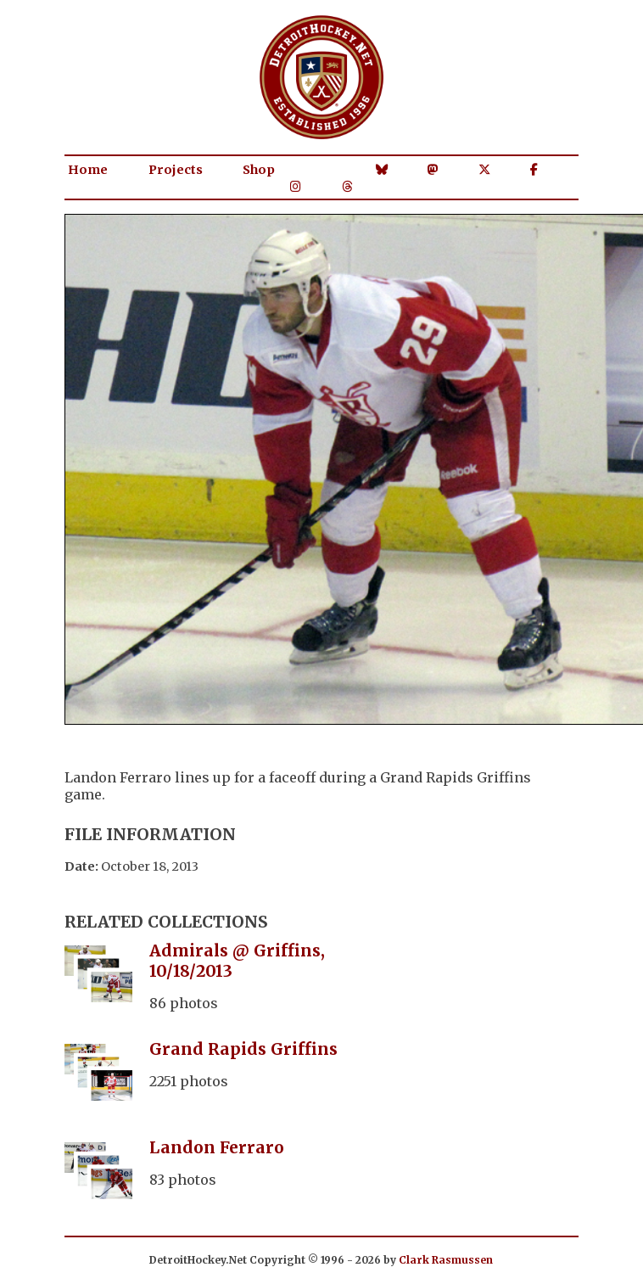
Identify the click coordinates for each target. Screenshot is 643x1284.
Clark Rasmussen (446, 1259)
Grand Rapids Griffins (243, 1049)
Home (88, 169)
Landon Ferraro (216, 1147)
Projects (175, 169)
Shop (259, 169)
